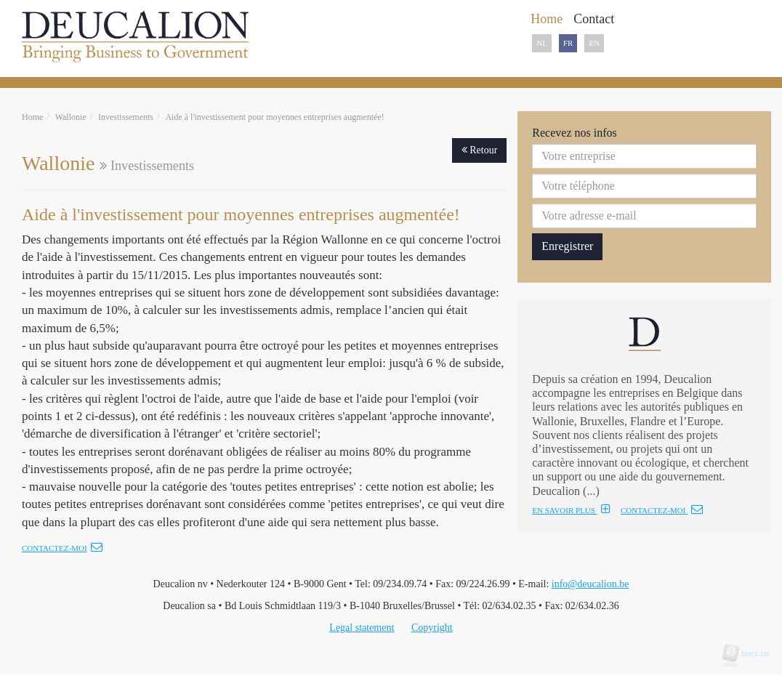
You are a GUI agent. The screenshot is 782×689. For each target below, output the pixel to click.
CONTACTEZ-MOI (662, 510)
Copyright (432, 627)
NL (541, 43)
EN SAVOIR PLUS (571, 510)
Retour (479, 150)
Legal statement (361, 627)
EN (594, 43)
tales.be (750, 653)
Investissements (125, 117)
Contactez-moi (62, 548)
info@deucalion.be (590, 584)
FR (568, 43)
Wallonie (70, 117)
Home (32, 117)
